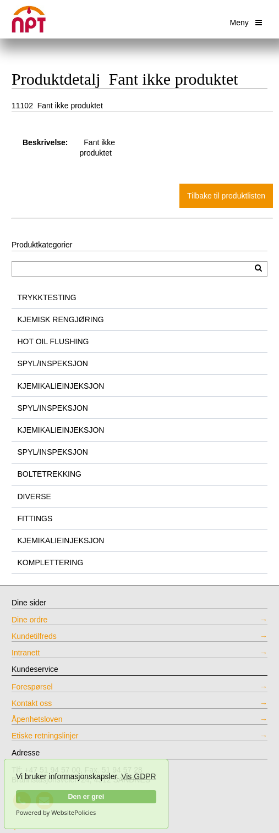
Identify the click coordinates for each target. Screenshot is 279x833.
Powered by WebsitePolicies (56, 813)
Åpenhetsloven (37, 719)
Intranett (26, 652)
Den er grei (86, 797)
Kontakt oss (32, 703)
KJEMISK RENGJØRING (61, 319)
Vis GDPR (138, 776)
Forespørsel (32, 686)
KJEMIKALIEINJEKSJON (61, 386)
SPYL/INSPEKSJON (53, 363)
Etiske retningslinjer (45, 735)
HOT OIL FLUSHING (53, 341)
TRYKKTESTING (47, 297)
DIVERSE (34, 496)
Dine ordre (29, 619)
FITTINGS (35, 518)
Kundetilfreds (34, 636)
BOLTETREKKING (49, 474)
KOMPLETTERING (51, 562)
